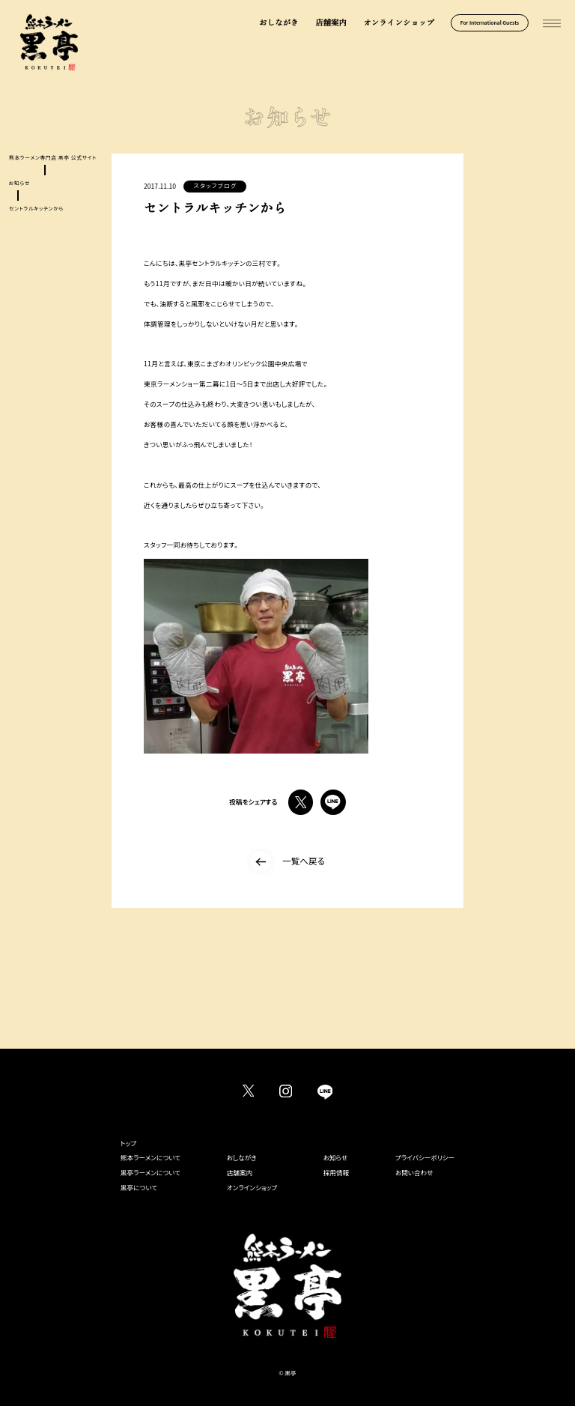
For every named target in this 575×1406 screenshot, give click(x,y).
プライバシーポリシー (424, 1157)
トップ (128, 1143)
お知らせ (335, 1157)
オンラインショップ (398, 23)
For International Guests (489, 22)
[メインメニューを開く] (552, 24)
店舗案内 (331, 23)
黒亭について (139, 1187)
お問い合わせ (414, 1172)
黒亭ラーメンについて (150, 1172)
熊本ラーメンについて (150, 1157)
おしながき (279, 23)
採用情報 (336, 1172)
